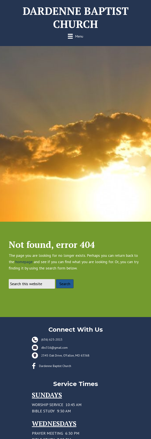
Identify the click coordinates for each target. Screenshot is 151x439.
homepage (24, 261)
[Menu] (75, 36)
